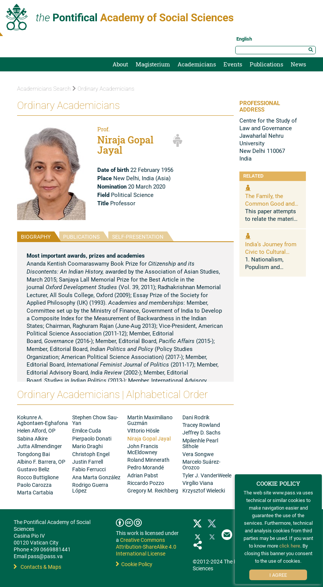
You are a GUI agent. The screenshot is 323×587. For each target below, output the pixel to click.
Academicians (196, 64)
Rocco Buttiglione (38, 477)
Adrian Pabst (142, 475)
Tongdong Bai (33, 454)
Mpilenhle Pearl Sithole (200, 443)
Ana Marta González (96, 477)
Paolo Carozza (34, 484)
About (120, 64)
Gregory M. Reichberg (152, 490)
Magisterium (153, 64)
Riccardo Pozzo (145, 482)
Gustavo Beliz (33, 469)
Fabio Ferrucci (89, 469)
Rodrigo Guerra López (90, 487)
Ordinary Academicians (103, 88)
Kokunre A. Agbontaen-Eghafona (42, 420)
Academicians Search (44, 88)
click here (289, 545)
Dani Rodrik (195, 417)
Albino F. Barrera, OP (41, 461)
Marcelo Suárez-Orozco (201, 464)
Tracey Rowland (201, 424)
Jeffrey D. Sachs (201, 432)
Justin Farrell (87, 461)
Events (232, 64)
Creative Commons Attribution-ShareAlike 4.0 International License (146, 546)
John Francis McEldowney (142, 448)
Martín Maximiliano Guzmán (150, 420)
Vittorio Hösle (143, 430)
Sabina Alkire (32, 438)
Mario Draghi (87, 446)
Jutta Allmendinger (39, 446)
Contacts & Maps (37, 566)
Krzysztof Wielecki (203, 490)
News (298, 64)
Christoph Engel (90, 454)
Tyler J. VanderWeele (206, 475)
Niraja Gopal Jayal (149, 438)
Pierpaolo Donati (91, 438)
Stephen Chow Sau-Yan (95, 420)
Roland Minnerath (148, 459)
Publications (266, 64)
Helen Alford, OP (36, 430)
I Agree (278, 574)
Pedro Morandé (145, 467)
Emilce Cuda (86, 430)
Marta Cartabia (35, 492)
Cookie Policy (134, 564)
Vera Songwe (198, 454)
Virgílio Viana (197, 482)
